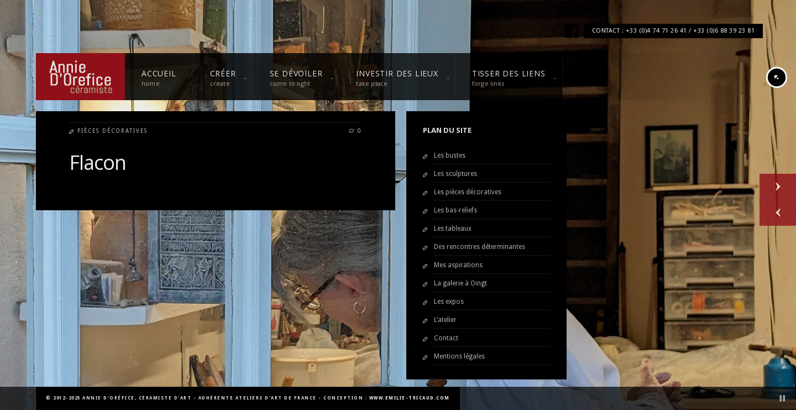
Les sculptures (455, 174)
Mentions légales (459, 356)
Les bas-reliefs (455, 210)
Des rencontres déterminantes (479, 247)
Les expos (449, 301)
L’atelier (445, 320)
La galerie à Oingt (460, 283)
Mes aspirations (458, 265)
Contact (446, 338)
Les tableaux (453, 228)
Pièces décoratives (112, 131)
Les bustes (449, 155)
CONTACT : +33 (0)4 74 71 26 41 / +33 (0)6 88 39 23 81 (673, 30)
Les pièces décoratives (467, 192)
